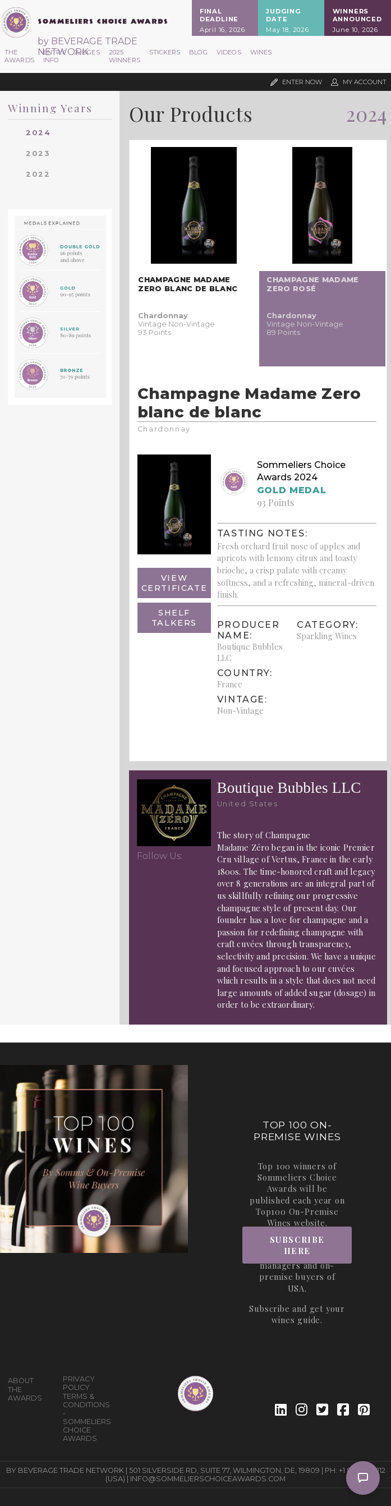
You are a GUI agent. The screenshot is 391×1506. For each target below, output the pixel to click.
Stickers (164, 52)
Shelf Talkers (174, 618)
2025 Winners (124, 56)
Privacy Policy (79, 1383)
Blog (198, 52)
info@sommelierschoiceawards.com (208, 1479)
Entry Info (54, 56)
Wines (261, 52)
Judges (87, 52)
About (21, 1380)
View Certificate (174, 583)
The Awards (19, 56)
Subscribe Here (297, 1245)
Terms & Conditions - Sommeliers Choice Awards (86, 1417)
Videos (229, 52)
